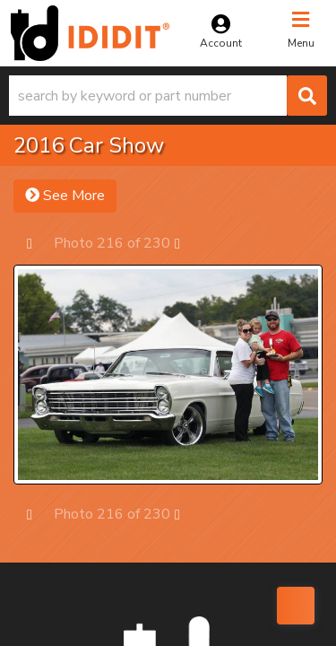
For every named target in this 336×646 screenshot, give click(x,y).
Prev (38, 242)
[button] (168, 95)
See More (65, 195)
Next (186, 242)
